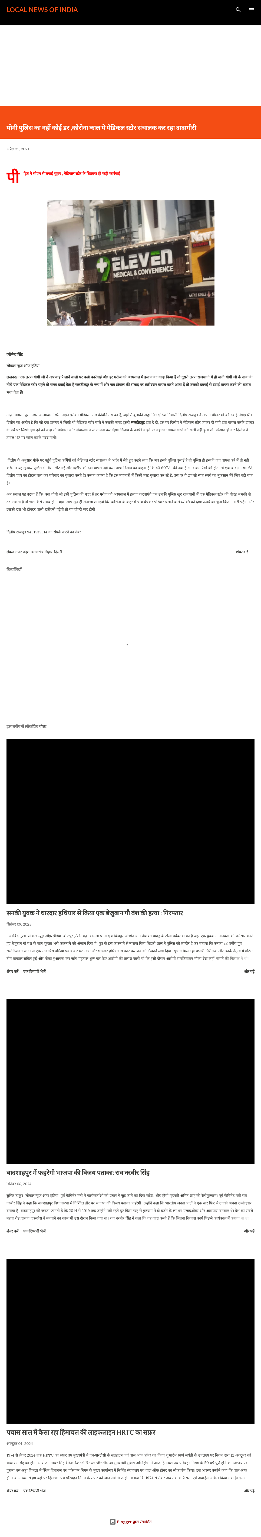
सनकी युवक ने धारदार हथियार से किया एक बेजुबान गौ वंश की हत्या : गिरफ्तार (94, 913)
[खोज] (238, 9)
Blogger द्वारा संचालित (130, 1521)
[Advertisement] (130, 66)
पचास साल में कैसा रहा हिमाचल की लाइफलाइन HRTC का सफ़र (80, 1432)
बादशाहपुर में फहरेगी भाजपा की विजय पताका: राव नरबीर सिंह (78, 1172)
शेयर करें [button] (242, 552)
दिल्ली (58, 552)
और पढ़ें (249, 971)
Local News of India (42, 9)
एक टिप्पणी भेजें (34, 971)
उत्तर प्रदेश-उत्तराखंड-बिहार (33, 552)
